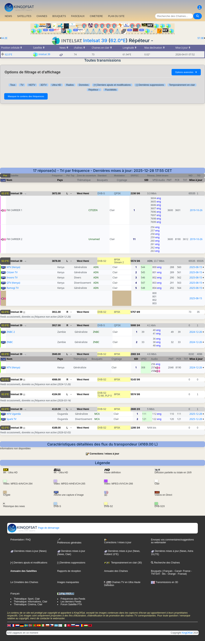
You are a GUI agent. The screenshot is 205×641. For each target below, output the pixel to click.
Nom (9, 180)
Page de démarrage (33, 527)
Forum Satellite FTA (71, 604)
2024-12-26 (195, 332)
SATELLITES (24, 16)
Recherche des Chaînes (165, 562)
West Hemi (83, 193)
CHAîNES (41, 16)
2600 (133, 409)
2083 (133, 354)
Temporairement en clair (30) (123, 562)
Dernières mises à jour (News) (28, 551)
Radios (70, 85)
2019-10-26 (196, 210)
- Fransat (181, 573)
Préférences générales (69, 541)
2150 (133, 193)
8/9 (138, 312)
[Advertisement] (102, 138)
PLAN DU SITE (116, 16)
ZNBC (10, 342)
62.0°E (118, 40)
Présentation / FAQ (20, 539)
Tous (12, 85)
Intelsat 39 (95, 40)
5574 (133, 261)
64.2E (4, 38)
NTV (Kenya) (13, 267)
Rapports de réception (69, 571)
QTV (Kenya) (13, 282)
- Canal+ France (182, 571)
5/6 (138, 193)
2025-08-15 (195, 267)
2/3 (138, 409)
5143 (133, 379)
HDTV (32, 85)
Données (83, 85)
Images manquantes (68, 582)
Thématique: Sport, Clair (27, 598)
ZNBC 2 (11, 332)
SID (146, 180)
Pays (60, 180)
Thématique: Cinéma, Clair (28, 604)
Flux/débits (111, 89)
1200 (133, 427)
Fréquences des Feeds (73, 598)
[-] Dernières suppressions (150, 85)
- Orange (171, 573)
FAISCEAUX (77, 16)
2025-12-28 (195, 414)
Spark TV (11, 419)
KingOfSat (187, 632)
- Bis (163, 573)
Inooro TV (12, 277)
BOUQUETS (59, 16)
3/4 (138, 325)
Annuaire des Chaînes (116, 571)
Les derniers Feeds (71, 601)
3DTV (43, 85)
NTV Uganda (14, 414)
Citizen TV (12, 272)
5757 (133, 312)
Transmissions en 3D (164, 582)
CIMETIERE (96, 16)
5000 (133, 325)
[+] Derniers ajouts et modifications (112, 85)
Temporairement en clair (182, 85)
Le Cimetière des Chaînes (24, 582)
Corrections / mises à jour (104, 453)
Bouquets (156, 571)
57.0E (201, 38)
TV (21, 85)
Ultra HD (56, 85)
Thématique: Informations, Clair (30, 601)
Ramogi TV (13, 288)
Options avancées (186, 72)
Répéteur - (94, 89)
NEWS (8, 16)
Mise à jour (195, 180)
